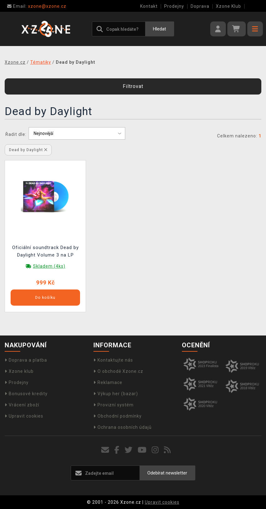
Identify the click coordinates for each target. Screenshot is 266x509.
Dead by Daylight (28, 149)
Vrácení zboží (22, 404)
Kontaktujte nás (113, 360)
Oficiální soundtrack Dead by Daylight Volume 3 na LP (45, 251)
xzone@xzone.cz (36, 6)
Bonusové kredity (26, 393)
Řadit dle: (15, 134)
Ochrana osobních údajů (122, 427)
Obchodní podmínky (117, 416)
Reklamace (107, 382)
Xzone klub (19, 371)
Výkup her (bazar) (115, 393)
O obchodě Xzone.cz (118, 371)
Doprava (200, 6)
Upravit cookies (24, 416)
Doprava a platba (26, 360)
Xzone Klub (228, 6)
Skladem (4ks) (49, 266)
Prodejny (174, 6)
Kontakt (149, 6)
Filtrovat (133, 86)
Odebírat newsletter (167, 473)
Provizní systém (113, 404)
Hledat (159, 29)
